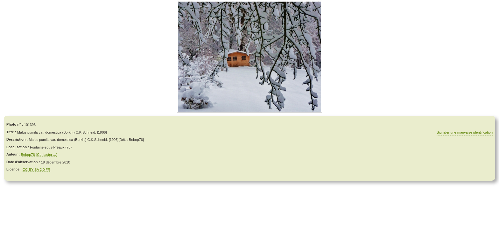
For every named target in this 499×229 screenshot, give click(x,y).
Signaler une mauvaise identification (465, 132)
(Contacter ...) (46, 154)
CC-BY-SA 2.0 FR (36, 169)
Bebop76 (28, 154)
